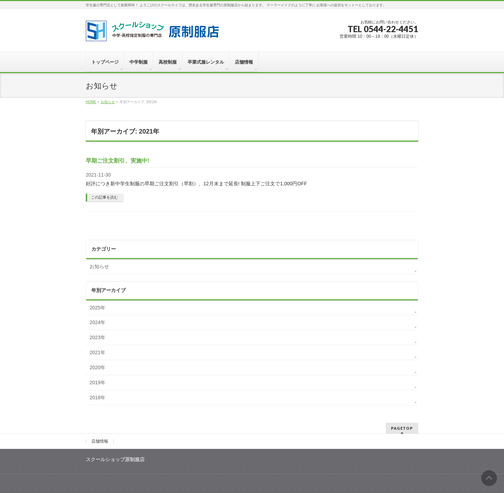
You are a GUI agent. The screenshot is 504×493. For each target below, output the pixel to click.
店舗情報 (99, 441)
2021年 (97, 352)
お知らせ (99, 266)
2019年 (97, 382)
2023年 (97, 337)
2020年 (97, 367)
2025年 (97, 307)
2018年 (97, 397)
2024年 (97, 322)
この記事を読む (104, 197)
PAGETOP (402, 428)
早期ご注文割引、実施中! (117, 161)
